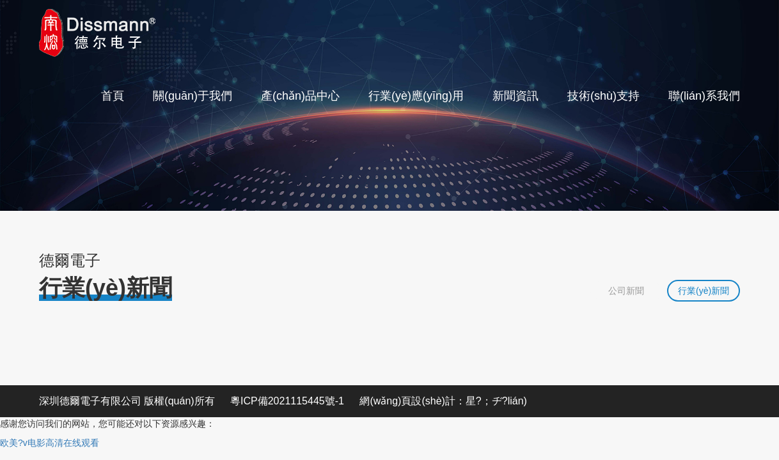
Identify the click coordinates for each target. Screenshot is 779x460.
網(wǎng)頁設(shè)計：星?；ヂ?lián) (443, 400)
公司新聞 (626, 291)
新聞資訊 (515, 95)
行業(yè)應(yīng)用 (416, 95)
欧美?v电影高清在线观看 (49, 443)
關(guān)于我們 (192, 95)
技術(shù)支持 (603, 95)
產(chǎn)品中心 (300, 95)
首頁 (112, 95)
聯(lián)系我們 (704, 95)
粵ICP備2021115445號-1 (287, 400)
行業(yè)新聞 (703, 291)
